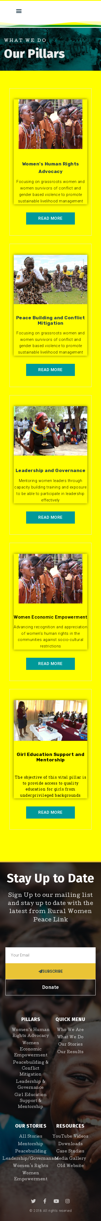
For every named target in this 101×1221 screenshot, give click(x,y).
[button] (19, 10)
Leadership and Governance (51, 470)
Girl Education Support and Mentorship (50, 757)
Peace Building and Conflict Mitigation (50, 320)
